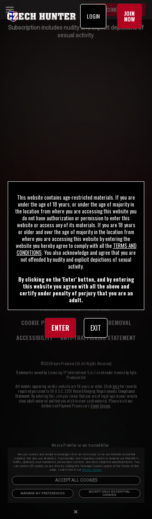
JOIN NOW (129, 16)
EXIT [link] (95, 328)
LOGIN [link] (93, 16)
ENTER (60, 328)
